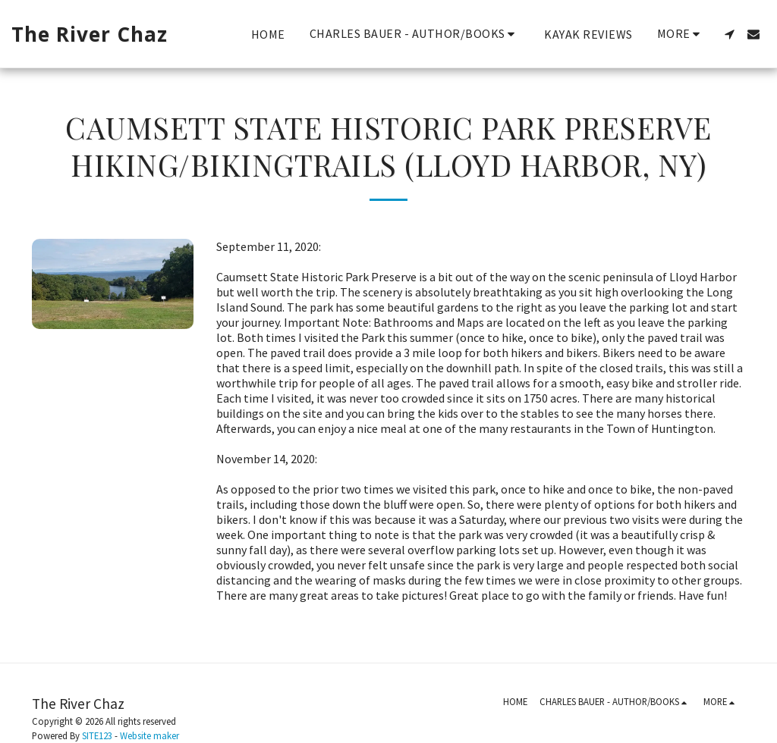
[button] (415, 33)
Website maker (149, 735)
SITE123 (97, 735)
